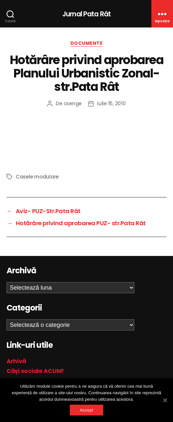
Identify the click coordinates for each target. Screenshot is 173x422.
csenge (73, 103)
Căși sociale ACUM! (35, 371)
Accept (86, 410)
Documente (86, 43)
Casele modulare (37, 176)
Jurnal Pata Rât (86, 13)
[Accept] (165, 400)
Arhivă (16, 361)
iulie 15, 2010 (111, 103)
